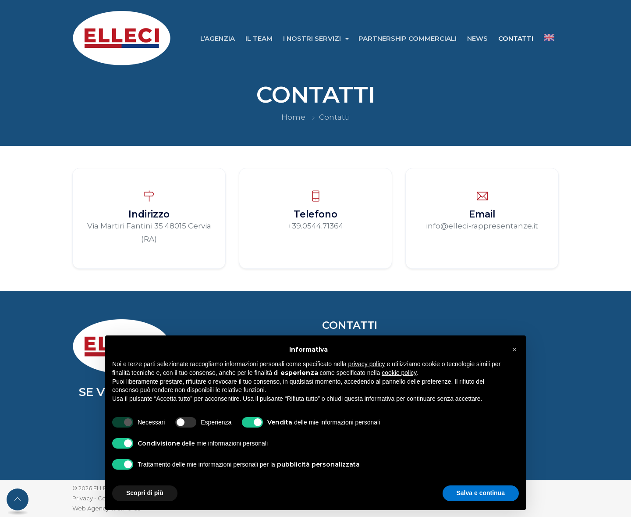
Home (293, 117)
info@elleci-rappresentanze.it (482, 225)
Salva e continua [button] (481, 492)
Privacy (82, 498)
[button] (514, 349)
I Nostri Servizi (313, 38)
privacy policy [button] (366, 363)
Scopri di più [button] (144, 492)
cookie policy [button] (399, 372)
